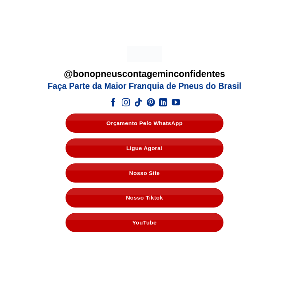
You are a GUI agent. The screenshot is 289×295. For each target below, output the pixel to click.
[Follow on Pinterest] (151, 103)
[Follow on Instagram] (126, 103)
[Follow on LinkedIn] (163, 103)
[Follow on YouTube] (176, 103)
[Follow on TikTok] (138, 103)
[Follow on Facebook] (113, 103)
